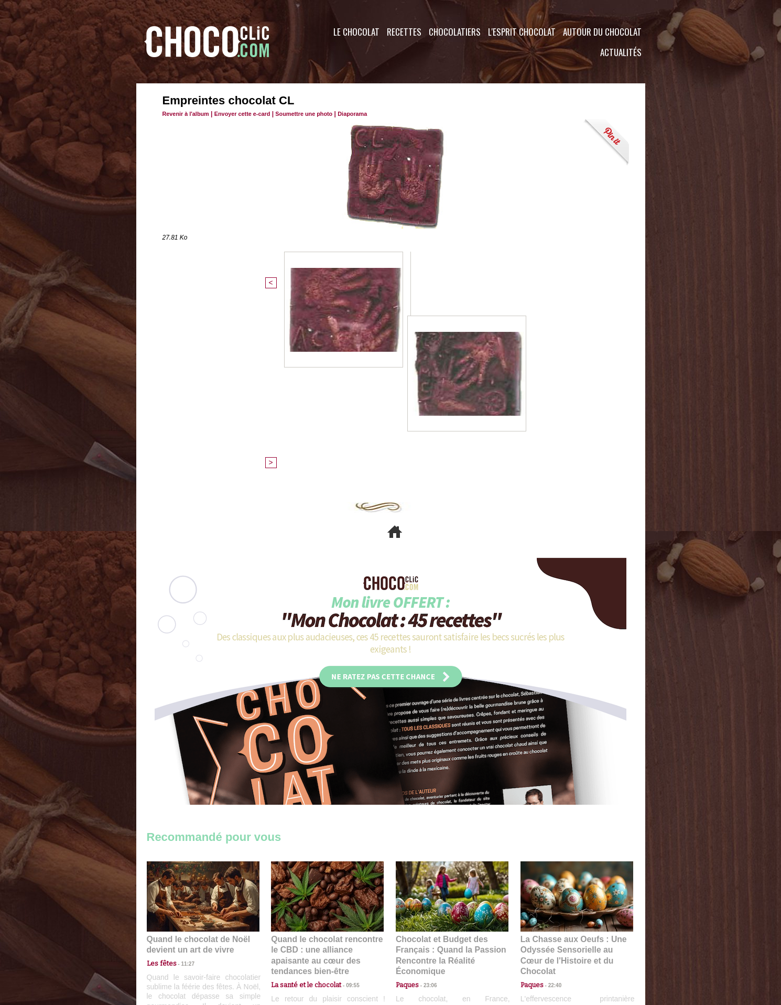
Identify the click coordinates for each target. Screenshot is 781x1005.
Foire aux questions (551, 941)
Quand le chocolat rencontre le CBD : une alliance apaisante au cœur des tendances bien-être (326, 770)
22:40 (551, 793)
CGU (286, 941)
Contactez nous (178, 941)
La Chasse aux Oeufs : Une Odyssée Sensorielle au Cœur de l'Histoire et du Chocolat (572, 770)
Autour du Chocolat (602, 31)
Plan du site (420, 941)
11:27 (182, 783)
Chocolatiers (455, 31)
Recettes (404, 31)
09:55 (344, 793)
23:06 (426, 804)
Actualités (621, 52)
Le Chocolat (356, 31)
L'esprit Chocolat (522, 31)
